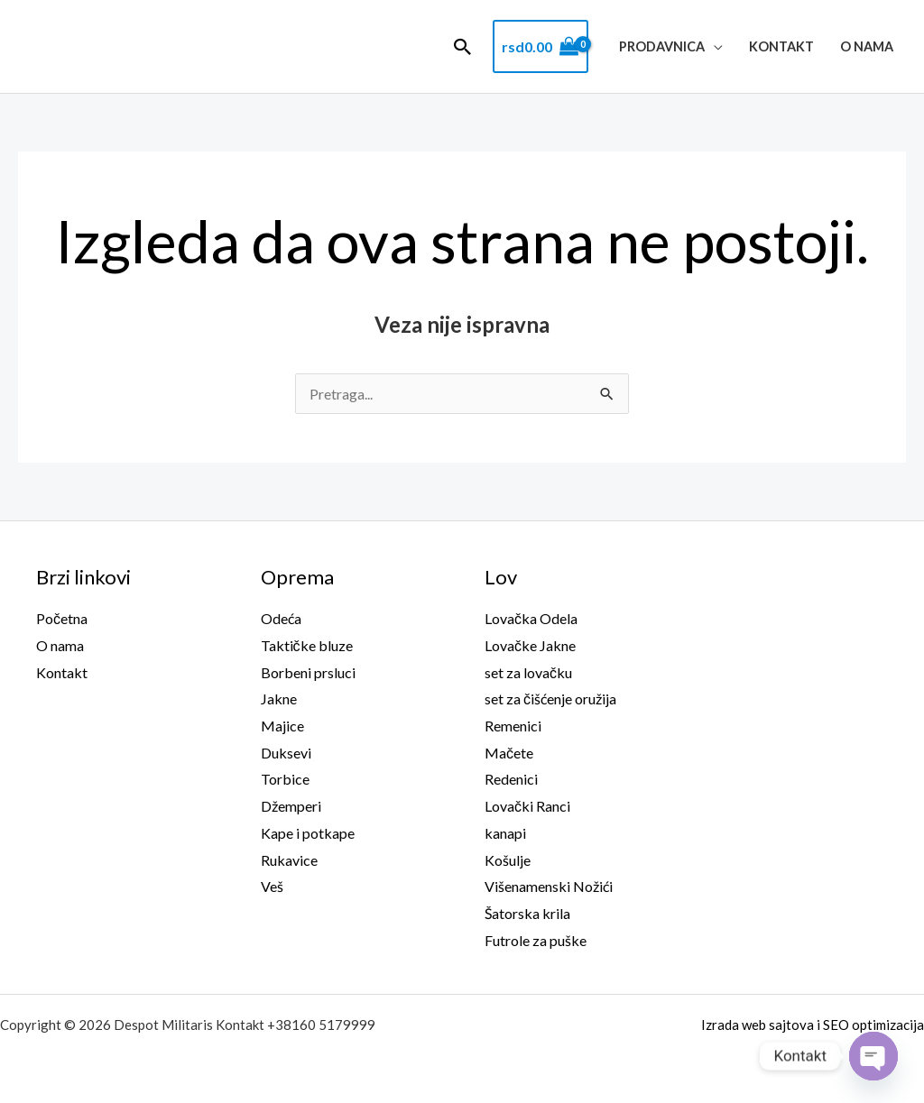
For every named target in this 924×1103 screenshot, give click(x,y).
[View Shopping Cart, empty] (540, 47)
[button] (463, 47)
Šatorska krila (527, 913)
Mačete (509, 752)
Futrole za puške (536, 940)
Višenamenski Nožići (549, 886)
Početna (62, 618)
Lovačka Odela (531, 618)
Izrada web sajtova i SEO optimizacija (812, 1024)
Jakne (279, 698)
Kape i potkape (308, 832)
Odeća (281, 618)
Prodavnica (662, 46)
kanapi (505, 832)
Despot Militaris (132, 47)
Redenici (511, 778)
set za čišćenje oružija (550, 698)
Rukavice (289, 860)
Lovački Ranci (527, 805)
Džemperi (291, 805)
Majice (282, 725)
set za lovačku (528, 672)
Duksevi (286, 752)
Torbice (285, 778)
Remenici (513, 725)
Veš (272, 886)
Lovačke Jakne (530, 645)
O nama (866, 46)
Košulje (508, 860)
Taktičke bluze (307, 645)
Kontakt (781, 46)
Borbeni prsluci (308, 672)
